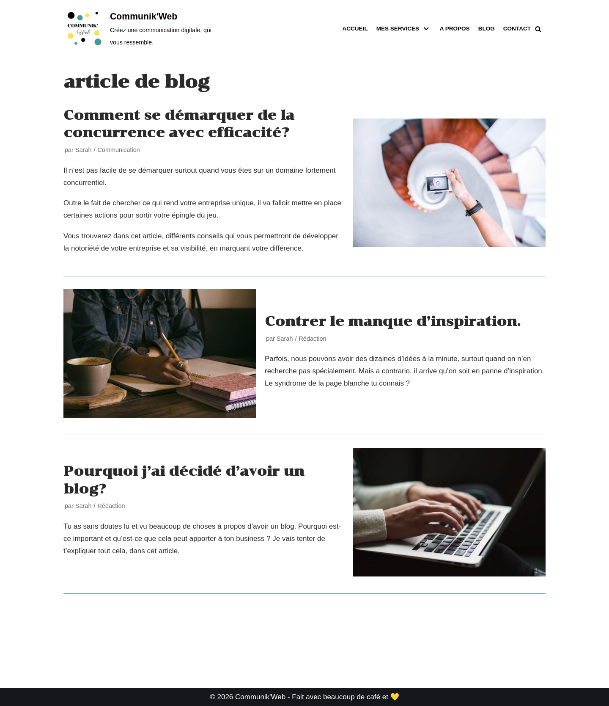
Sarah (83, 149)
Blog (486, 28)
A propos (454, 28)
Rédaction (312, 338)
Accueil (354, 28)
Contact (517, 28)
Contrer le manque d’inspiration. (393, 321)
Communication (118, 149)
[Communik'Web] (139, 29)
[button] (538, 29)
